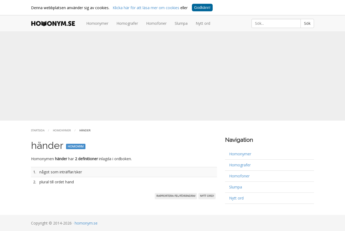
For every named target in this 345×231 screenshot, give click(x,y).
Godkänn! (202, 7)
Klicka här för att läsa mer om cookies (146, 7)
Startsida (37, 130)
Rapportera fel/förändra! (175, 196)
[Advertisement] (172, 76)
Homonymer (97, 23)
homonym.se (86, 223)
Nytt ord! (207, 196)
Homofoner (156, 23)
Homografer (127, 23)
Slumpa (181, 23)
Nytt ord (203, 23)
